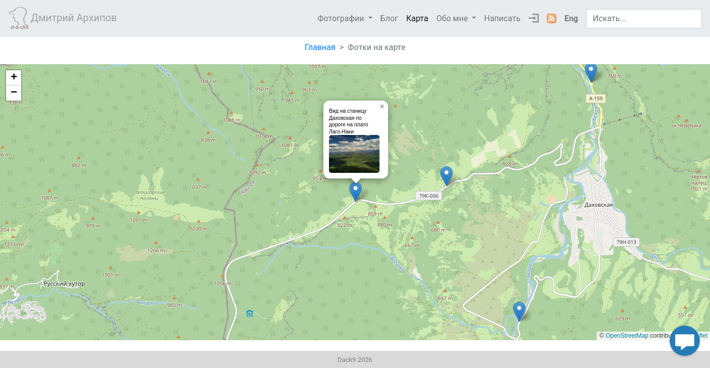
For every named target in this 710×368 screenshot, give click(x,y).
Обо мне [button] (453, 18)
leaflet (699, 335)
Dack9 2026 (355, 359)
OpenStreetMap (626, 335)
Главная (320, 47)
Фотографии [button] (341, 18)
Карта (417, 18)
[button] (355, 191)
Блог (389, 18)
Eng (571, 18)
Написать (502, 18)
